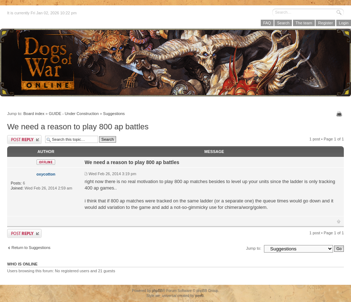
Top (338, 221)
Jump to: (253, 248)
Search (283, 23)
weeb (199, 296)
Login (343, 23)
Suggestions (114, 113)
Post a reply (24, 139)
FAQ (267, 23)
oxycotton (46, 174)
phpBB (157, 291)
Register (325, 23)
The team (303, 23)
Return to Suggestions (31, 247)
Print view (340, 114)
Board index (33, 113)
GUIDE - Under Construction (73, 113)
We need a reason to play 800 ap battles (78, 126)
